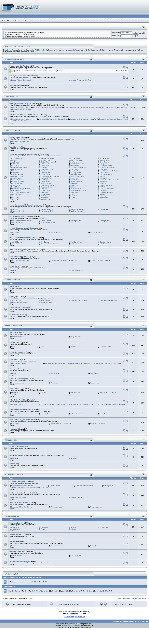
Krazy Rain (74, 178)
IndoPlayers (63, 612)
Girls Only (73, 458)
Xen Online (104, 198)
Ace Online (15, 160)
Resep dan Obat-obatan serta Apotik (108, 363)
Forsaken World (75, 171)
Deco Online (74, 165)
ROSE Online (45, 190)
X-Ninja (99, 591)
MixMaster (74, 183)
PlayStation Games (96, 232)
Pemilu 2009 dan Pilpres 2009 (61, 423)
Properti (43, 529)
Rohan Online (16, 190)
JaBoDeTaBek (16, 300)
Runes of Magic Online (78, 190)
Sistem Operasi (54, 486)
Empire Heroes (16, 169)
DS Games (104, 244)
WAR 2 (43, 196)
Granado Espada (17, 174)
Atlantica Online (105, 160)
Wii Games (15, 232)
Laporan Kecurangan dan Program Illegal (78, 107)
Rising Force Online (107, 189)
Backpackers (94, 383)
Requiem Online (76, 189)
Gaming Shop (16, 527)
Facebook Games (47, 209)
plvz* (33, 591)
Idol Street (103, 176)
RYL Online (104, 190)
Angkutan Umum (96, 507)
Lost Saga (44, 180)
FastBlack (103, 169)
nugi (19, 591)
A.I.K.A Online (75, 158)
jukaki (11, 591)
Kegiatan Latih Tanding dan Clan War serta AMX (111, 107)
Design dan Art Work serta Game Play (64, 260)
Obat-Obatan (15, 529)
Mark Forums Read (124, 598)
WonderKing (45, 198)
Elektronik (14, 392)
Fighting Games (75, 221)
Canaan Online (46, 164)
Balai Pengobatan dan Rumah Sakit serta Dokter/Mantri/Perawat (67, 363)
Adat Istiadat (15, 414)
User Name (116, 32)
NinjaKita (103, 183)
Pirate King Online (106, 185)
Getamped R (15, 173)
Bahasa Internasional (77, 414)
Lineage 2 (103, 178)
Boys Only (14, 458)
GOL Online (104, 173)
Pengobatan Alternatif (18, 363)
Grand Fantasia (75, 174)
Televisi (72, 346)
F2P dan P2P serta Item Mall (100, 260)
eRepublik (14, 209)
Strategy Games (16, 222)
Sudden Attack (16, 194)
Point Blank (15, 187)
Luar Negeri (15, 423)
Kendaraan (104, 527)
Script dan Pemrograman (20, 260)
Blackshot (73, 162)
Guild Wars (104, 209)
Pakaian (73, 529)
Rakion (72, 187)
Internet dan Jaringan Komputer (22, 486)
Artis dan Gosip (105, 346)
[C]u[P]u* (105, 591)
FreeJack (44, 171)
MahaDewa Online (17, 182)
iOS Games (45, 242)
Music (13, 346)
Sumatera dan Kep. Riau (78, 300)
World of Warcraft (76, 211)
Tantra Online (45, 194)
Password (115, 36)
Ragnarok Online (47, 187)
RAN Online (104, 187)
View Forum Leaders (139, 598)
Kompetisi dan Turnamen (20, 141)
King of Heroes (46, 178)
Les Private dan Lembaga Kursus (81, 404)
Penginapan (55, 383)
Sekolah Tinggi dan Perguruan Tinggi (53, 404)
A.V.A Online (104, 158)
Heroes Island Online (77, 176)
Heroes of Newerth (17, 211)
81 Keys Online (16, 158)
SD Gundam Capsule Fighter (21, 192)
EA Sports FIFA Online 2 (78, 167)
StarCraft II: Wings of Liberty (21, 189)
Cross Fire (15, 165)
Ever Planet (74, 169)
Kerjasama (15, 546)
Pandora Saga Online (48, 185)
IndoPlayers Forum (130, 621)
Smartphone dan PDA (18, 497)
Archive (141, 621)
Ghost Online (45, 173)
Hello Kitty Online (17, 176)
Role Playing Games (48, 222)
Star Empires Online (107, 192)
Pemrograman (108, 486)
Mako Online (45, 182)
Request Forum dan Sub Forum (81, 80)
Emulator (14, 270)
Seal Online (74, 192)
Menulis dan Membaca (108, 392)
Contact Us (117, 621)
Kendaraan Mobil (56, 507)
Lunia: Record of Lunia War (109, 180)
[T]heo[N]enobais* (42, 591)
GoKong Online (75, 173)
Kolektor (44, 392)
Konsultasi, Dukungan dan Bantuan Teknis (47, 107)
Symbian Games (106, 242)
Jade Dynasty (16, 178)
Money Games (95, 546)
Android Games (16, 242)
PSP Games (74, 244)
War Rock (73, 196)
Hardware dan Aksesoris (84, 486)
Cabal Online (15, 164)
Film (42, 346)
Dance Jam (45, 165)
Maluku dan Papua (47, 302)
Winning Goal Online (107, 196)
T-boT (72, 194)
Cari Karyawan (75, 555)
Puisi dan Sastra (105, 414)
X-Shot (72, 198)
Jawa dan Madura (47, 300)
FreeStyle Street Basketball (109, 171)
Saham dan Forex (57, 546)
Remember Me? (139, 33)
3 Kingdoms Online (47, 158)
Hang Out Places (76, 337)
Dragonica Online (106, 165)
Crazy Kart (103, 164)
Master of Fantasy (76, 182)
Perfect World (75, 185)
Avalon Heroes (46, 160)
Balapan (14, 373)
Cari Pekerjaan (16, 555)
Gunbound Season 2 (107, 174)
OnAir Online (15, 185)
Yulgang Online (46, 199)
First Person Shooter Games (21, 221)
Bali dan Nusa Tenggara (108, 300)
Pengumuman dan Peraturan (21, 107)
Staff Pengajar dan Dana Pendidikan (112, 404)
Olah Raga (74, 527)
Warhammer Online (47, 211)
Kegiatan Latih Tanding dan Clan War (83, 119)
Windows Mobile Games (49, 244)
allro (25, 591)
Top (146, 621)
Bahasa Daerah (46, 414)
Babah (59, 71)
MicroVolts (103, 182)
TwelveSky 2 (15, 196)
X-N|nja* (55, 591)
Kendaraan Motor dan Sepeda (21, 507)
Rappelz (44, 189)
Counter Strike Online (77, 164)
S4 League (44, 192)
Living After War (16, 180)
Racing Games (105, 221)
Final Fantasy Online (77, 209)
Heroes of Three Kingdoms (50, 176)
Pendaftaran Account (19, 121)
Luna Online (74, 180)
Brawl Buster (104, 162)
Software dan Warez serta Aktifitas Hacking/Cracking (29, 487)
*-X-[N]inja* (88, 591)
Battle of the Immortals (48, 162)
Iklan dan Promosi (76, 270)
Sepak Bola (55, 373)
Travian (102, 194)
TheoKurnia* (76, 591)
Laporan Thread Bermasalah (21, 80)
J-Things (14, 394)
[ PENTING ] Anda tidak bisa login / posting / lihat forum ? (34, 71)
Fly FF (13, 171)
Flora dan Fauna (76, 392)
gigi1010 (65, 591)
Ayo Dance (15, 162)
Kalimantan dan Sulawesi (20, 302)
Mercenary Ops (16, 183)
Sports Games (46, 221)
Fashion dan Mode (17, 337)
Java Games (15, 244)
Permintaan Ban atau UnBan (21, 109)
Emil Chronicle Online (107, 167)
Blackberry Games (76, 242)
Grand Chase (45, 174)
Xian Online (15, 199)
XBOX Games (56, 232)
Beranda (14, 291)
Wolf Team (15, 198)
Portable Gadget (76, 497)
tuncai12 (32, 36)
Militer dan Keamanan (97, 423)
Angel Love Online (76, 160)
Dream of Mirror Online (19, 167)
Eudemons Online (47, 169)
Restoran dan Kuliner (18, 383)
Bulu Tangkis (94, 373)
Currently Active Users (10, 577)
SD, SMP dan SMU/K (18, 404)
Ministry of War (46, 183)
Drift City (44, 167)
